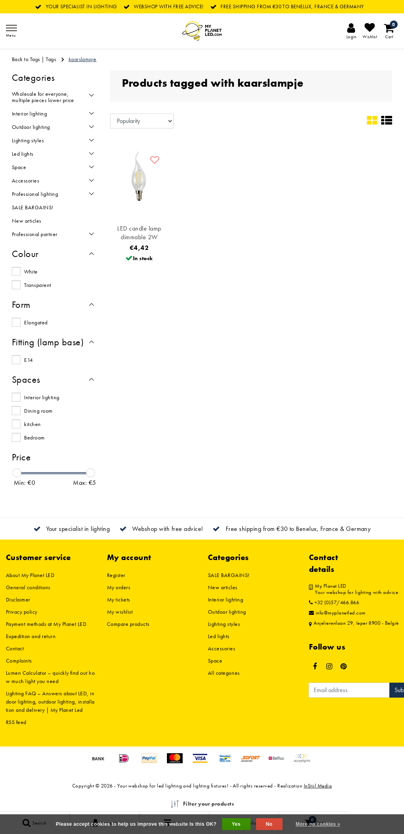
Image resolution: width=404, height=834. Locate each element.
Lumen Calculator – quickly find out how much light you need (50, 677)
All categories (224, 672)
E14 (28, 359)
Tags (51, 59)
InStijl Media (318, 785)
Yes (236, 824)
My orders (118, 587)
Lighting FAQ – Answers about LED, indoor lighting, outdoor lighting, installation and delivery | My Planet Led (50, 701)
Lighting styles (224, 623)
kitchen (32, 424)
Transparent (37, 285)
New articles (223, 587)
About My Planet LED (30, 575)
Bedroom (34, 437)
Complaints (19, 660)
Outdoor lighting (227, 611)
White (30, 271)
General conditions (28, 587)
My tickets (118, 599)
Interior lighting (41, 397)
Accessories (221, 648)
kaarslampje (83, 59)
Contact (15, 648)
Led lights (219, 636)
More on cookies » (318, 824)
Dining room (38, 410)
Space (215, 660)
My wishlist (120, 611)
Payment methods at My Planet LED (46, 623)
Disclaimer (18, 599)
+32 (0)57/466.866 (334, 602)
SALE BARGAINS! (229, 575)
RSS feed (16, 722)
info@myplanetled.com (337, 613)
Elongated (35, 322)
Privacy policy (21, 611)
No (269, 824)
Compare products (128, 623)
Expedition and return (31, 636)
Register (116, 575)
